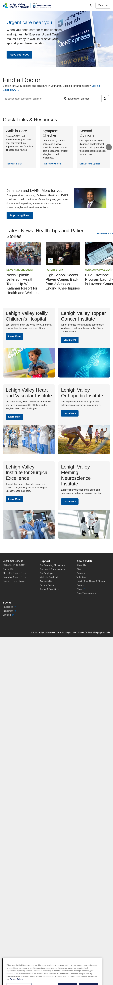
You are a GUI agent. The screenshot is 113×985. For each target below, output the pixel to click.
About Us (81, 565)
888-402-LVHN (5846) (14, 565)
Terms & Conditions (50, 589)
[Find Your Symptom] (56, 147)
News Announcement (19, 270)
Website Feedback (49, 577)
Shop (81, 589)
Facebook (9, 607)
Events (80, 585)
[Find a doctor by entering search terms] (32, 98)
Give (79, 569)
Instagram (9, 611)
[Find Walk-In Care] (19, 147)
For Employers (47, 573)
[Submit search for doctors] (105, 98)
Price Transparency (86, 593)
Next (109, 147)
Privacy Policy (47, 585)
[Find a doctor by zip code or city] (82, 98)
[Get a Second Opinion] (93, 147)
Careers (81, 573)
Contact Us (8, 569)
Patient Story (55, 270)
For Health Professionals (52, 569)
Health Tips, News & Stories (91, 581)
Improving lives (19, 215)
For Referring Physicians (52, 565)
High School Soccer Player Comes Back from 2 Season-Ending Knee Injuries (63, 282)
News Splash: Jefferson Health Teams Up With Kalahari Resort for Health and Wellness (23, 284)
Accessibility (46, 581)
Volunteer (81, 577)
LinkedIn (8, 615)
